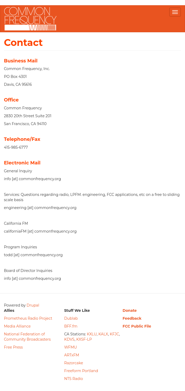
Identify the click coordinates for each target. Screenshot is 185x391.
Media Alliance (17, 326)
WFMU (70, 347)
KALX (103, 334)
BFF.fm (70, 326)
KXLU (92, 334)
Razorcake (73, 363)
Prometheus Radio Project (28, 318)
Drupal (33, 305)
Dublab (71, 318)
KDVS (69, 339)
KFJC (114, 334)
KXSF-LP (84, 339)
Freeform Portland (81, 370)
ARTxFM (71, 355)
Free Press (13, 347)
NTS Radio (73, 378)
